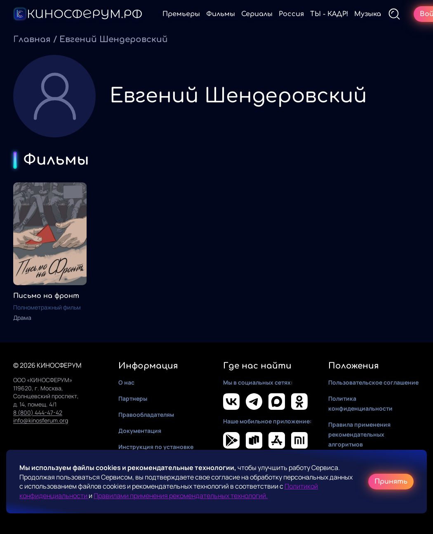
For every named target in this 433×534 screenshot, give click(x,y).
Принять (390, 481)
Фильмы (220, 14)
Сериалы (257, 14)
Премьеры (181, 14)
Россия (291, 14)
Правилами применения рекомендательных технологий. (181, 495)
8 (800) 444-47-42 (37, 412)
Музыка (367, 14)
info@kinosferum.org (40, 420)
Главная (32, 39)
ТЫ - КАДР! (329, 14)
